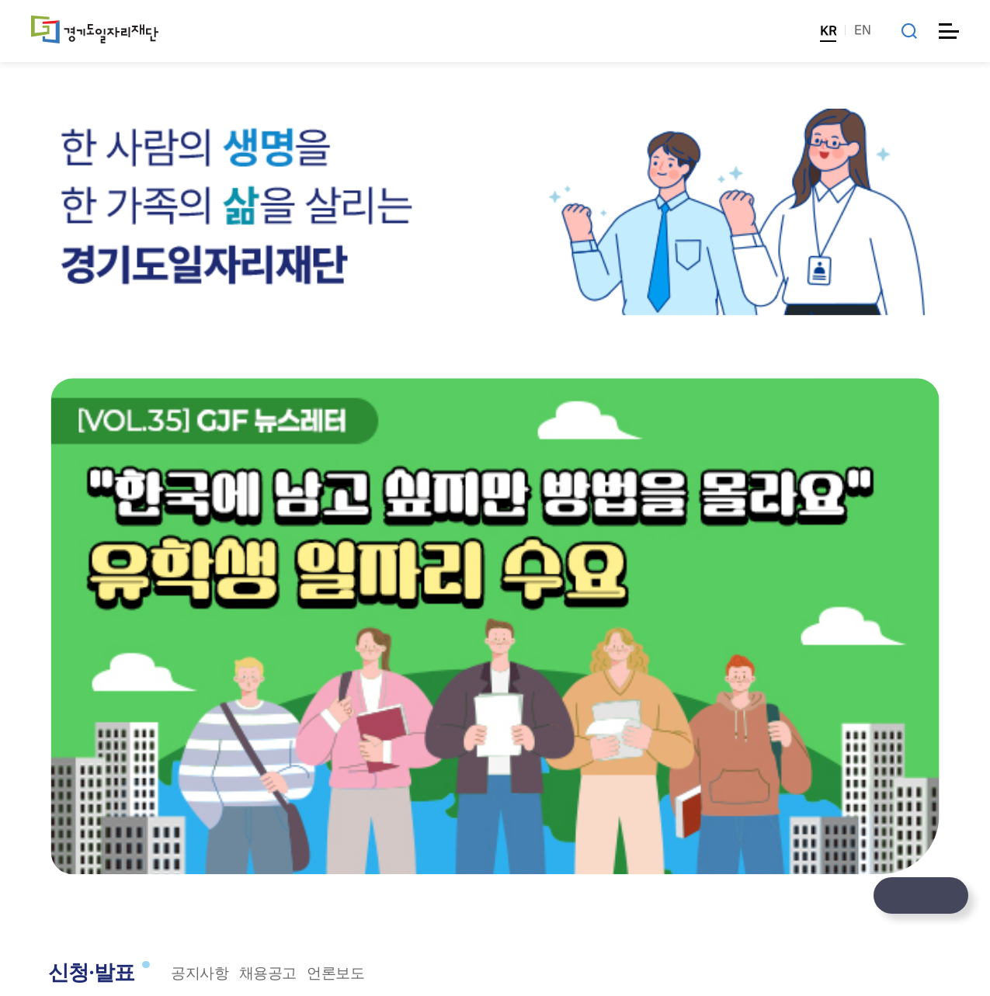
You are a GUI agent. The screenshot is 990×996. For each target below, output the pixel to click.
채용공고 (268, 973)
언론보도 (335, 973)
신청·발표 (91, 972)
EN (862, 30)
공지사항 (199, 973)
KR (828, 30)
